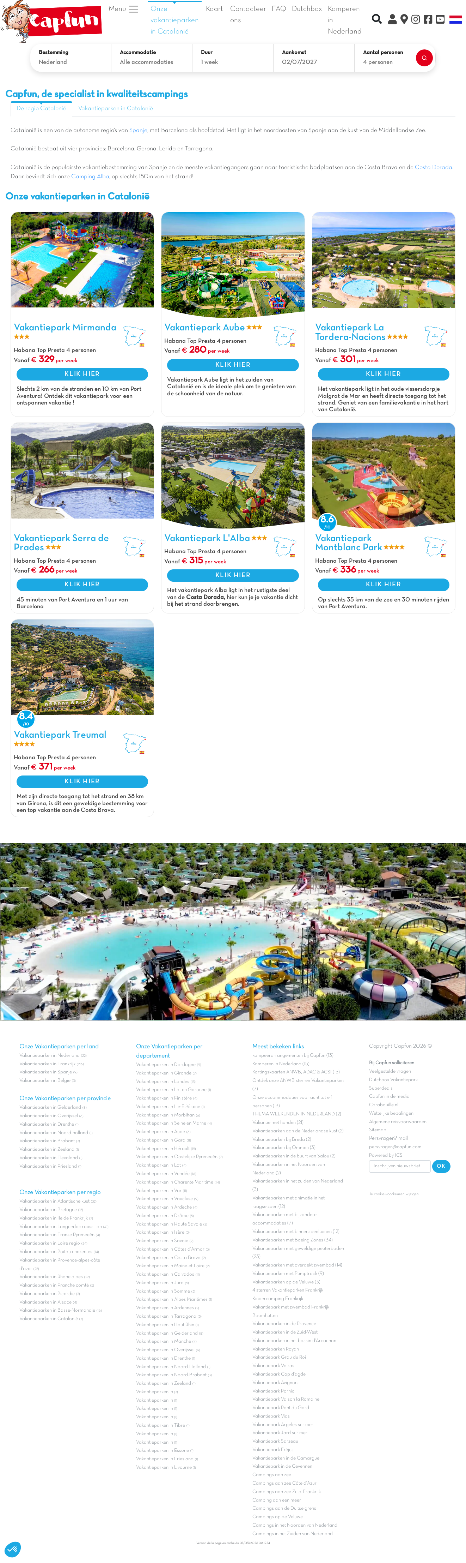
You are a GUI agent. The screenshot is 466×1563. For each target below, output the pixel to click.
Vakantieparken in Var (159, 1190)
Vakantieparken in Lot (158, 1165)
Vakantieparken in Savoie (162, 1241)
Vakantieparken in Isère (160, 1232)
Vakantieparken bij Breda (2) (281, 1139)
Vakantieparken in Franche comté (54, 1285)
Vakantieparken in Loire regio (49, 1243)
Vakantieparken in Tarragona (166, 1316)
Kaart (214, 9)
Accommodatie (138, 52)
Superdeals (381, 1088)
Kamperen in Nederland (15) (280, 1064)
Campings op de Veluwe (277, 1517)
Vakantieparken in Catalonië (115, 109)
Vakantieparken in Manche (163, 1341)
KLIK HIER (82, 374)
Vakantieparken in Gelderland (50, 1107)
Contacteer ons (248, 15)
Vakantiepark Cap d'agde (279, 1374)
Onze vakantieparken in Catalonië (175, 20)
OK (441, 1166)
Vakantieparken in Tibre (160, 1425)
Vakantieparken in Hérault (163, 1148)
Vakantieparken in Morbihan (165, 1115)
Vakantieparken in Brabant (47, 1141)
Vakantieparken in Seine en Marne (171, 1123)
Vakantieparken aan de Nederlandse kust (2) (298, 1131)
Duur (207, 52)
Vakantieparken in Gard (160, 1140)
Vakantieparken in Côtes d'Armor (170, 1249)
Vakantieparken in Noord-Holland (171, 1367)
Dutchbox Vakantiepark (393, 1080)
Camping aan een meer (276, 1500)
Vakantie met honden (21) (277, 1122)
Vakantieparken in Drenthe (46, 1124)
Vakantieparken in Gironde (163, 1073)
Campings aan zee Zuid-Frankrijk (286, 1492)
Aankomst (294, 52)
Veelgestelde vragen (390, 1071)
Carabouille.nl (383, 1105)
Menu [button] (124, 9)
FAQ (279, 9)
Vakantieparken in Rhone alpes (51, 1277)
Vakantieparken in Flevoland (48, 1158)
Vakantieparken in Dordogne (166, 1064)
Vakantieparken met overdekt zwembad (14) (297, 1265)
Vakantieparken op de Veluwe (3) (286, 1282)
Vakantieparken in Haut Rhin (165, 1325)
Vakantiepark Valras (273, 1366)
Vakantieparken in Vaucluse (164, 1199)
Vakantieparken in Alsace (45, 1302)
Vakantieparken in (155, 1392)
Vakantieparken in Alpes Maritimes (172, 1299)
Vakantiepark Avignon (275, 1383)
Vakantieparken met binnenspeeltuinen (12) (295, 1231)
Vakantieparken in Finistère (164, 1098)
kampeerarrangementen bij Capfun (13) (292, 1055)
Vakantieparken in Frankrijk (47, 1064)
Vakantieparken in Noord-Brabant (171, 1375)
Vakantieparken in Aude (160, 1132)
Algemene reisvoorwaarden (398, 1122)
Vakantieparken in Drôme (162, 1216)
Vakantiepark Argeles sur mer (282, 1425)
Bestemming (53, 52)
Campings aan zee (271, 1475)
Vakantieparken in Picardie (47, 1294)
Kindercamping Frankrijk (277, 1298)
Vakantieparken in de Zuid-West (285, 1332)
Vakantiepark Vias (271, 1416)
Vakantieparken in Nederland (49, 1055)
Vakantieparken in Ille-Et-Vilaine (168, 1106)
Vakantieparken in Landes (162, 1081)
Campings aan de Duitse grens (284, 1508)
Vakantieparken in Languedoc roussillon (60, 1226)
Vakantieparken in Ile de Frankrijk (53, 1218)
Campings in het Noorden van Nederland (294, 1525)
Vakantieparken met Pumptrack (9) (288, 1273)
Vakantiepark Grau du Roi (279, 1357)
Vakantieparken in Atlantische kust (54, 1201)
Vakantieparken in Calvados (165, 1274)
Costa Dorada (433, 167)
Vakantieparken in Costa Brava (168, 1258)
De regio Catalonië (41, 109)
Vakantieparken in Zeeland (46, 1149)
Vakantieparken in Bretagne (48, 1210)
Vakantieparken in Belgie (44, 1080)
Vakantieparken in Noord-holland (53, 1133)
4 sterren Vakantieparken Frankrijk (287, 1290)
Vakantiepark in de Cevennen (282, 1466)
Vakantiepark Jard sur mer (279, 1433)
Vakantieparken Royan (275, 1349)
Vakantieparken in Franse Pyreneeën (56, 1235)
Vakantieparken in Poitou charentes (55, 1252)
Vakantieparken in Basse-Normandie (57, 1310)
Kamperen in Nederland (345, 20)
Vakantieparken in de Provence (284, 1324)
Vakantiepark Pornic (273, 1391)
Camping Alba (90, 177)
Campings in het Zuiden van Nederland (292, 1534)
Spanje (138, 130)
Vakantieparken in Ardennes (165, 1308)
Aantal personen (383, 52)
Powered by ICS (386, 1155)
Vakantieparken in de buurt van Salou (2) (294, 1156)
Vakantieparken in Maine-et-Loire (170, 1266)
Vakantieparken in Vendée (163, 1174)
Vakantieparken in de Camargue (285, 1458)
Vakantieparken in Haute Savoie (169, 1224)
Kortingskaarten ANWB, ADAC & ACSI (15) (296, 1072)
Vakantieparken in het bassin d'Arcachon (294, 1341)
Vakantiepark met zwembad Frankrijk (290, 1307)
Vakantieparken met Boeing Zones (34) (292, 1240)
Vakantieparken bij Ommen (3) (283, 1147)
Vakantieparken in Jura (160, 1283)
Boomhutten (265, 1315)
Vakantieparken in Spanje (45, 1072)
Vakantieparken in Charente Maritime (174, 1182)
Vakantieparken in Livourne (164, 1467)
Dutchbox (307, 9)
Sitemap (377, 1130)
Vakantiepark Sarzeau (275, 1441)
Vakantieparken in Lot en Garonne (171, 1090)
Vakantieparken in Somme (163, 1291)
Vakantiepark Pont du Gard (280, 1408)
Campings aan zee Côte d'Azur (284, 1483)
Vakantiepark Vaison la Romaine (285, 1399)
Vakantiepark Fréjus (273, 1450)
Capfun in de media (389, 1096)
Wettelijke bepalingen (391, 1113)
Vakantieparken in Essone (162, 1450)
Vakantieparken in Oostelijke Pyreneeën (176, 1157)
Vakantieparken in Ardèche (164, 1207)
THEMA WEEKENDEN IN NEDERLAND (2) (296, 1114)
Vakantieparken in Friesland (48, 1166)
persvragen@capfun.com (395, 1147)
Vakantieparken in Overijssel (48, 1116)
